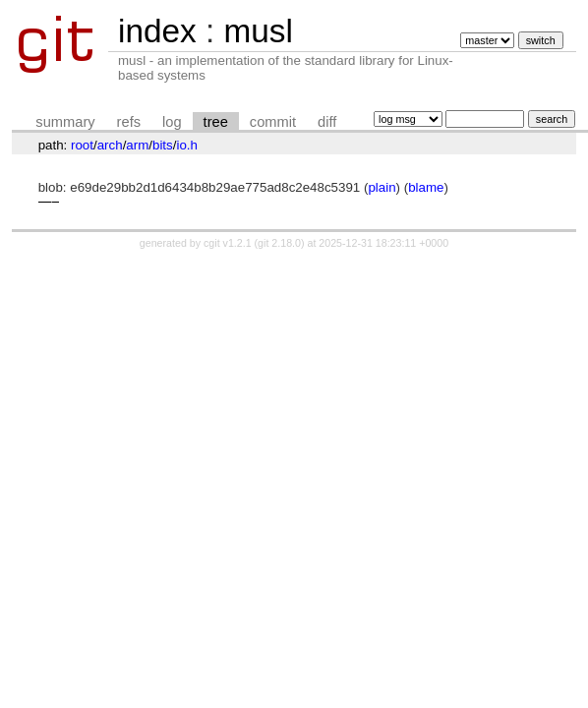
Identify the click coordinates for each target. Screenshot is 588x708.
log (172, 122)
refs (129, 122)
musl (257, 31)
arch (110, 145)
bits (162, 145)
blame (425, 187)
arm (137, 145)
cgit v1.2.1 (228, 243)
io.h (187, 145)
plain (381, 187)
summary (64, 122)
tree (216, 122)
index (157, 31)
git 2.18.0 (279, 243)
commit (273, 122)
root (82, 145)
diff (327, 122)
